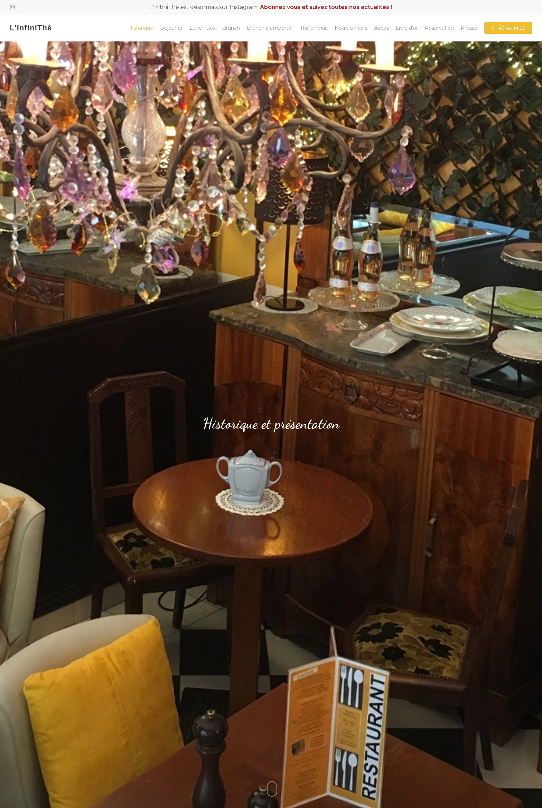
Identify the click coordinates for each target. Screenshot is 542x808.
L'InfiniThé (31, 28)
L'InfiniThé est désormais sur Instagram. (271, 7)
